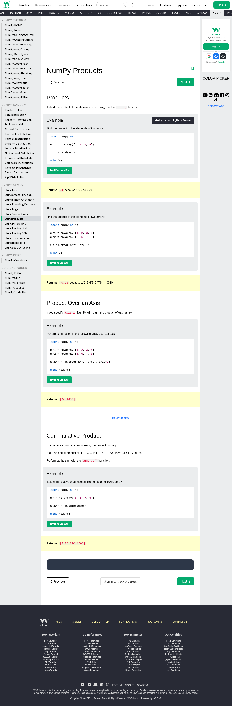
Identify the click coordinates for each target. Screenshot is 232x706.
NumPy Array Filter (16, 97)
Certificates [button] (84, 5)
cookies (176, 693)
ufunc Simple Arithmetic (19, 199)
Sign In (216, 46)
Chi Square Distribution (19, 163)
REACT (132, 12)
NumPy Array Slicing (17, 49)
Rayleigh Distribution (18, 167)
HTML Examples (133, 640)
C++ (90, 12)
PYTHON (15, 12)
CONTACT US (180, 621)
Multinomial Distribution (20, 153)
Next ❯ (186, 82)
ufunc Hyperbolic (15, 242)
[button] (124, 5)
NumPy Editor (13, 273)
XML (188, 12)
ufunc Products (14, 218)
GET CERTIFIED (100, 621)
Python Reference (91, 651)
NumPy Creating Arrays (19, 39)
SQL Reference (91, 648)
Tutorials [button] (22, 5)
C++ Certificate (173, 664)
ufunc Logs (11, 209)
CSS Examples (133, 643)
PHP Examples (133, 662)
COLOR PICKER (216, 78)
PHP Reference (91, 659)
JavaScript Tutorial (50, 646)
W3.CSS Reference (91, 654)
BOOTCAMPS (154, 621)
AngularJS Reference (91, 667)
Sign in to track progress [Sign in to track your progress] (120, 581)
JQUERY (161, 12)
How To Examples (133, 648)
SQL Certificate (173, 651)
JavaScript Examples (133, 646)
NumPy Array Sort (15, 92)
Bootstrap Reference (91, 656)
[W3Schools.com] (44, 624)
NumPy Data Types (16, 54)
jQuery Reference (91, 670)
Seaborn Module (14, 124)
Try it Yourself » (59, 170)
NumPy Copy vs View (17, 59)
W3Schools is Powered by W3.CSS (144, 698)
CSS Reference (91, 643)
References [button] (43, 5)
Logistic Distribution (17, 148)
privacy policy (190, 693)
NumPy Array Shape (17, 63)
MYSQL (146, 12)
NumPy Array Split (16, 83)
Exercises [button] (63, 5)
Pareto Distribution (17, 172)
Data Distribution (15, 115)
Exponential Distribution (20, 158)
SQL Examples (133, 651)
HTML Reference (91, 640)
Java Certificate (174, 662)
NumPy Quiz (12, 278)
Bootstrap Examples (133, 659)
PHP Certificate (173, 656)
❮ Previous (57, 82)
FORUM (117, 684)
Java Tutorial (50, 664)
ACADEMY (143, 684)
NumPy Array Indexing (18, 44)
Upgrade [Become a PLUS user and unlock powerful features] (181, 5)
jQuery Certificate (173, 659)
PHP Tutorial (50, 662)
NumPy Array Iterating (18, 73)
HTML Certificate (173, 640)
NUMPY (217, 12)
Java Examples (133, 664)
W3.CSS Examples (133, 656)
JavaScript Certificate (173, 646)
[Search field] (111, 5)
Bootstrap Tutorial (50, 659)
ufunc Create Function (18, 194)
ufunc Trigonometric (17, 238)
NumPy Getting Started (19, 35)
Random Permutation (18, 119)
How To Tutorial (50, 648)
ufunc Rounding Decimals (20, 204)
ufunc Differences (15, 223)
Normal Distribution (17, 129)
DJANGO (201, 12)
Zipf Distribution (15, 177)
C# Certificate (174, 667)
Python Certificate (173, 654)
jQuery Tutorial (50, 670)
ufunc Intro (11, 190)
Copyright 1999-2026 (80, 698)
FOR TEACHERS (128, 621)
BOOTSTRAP (115, 12)
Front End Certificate (173, 648)
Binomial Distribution (18, 134)
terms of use (165, 693)
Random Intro (13, 110)
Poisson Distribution (17, 139)
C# (99, 12)
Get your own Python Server (173, 120)
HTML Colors (91, 662)
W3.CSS (70, 12)
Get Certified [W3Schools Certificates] (200, 5)
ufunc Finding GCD (16, 233)
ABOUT (129, 684)
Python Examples (133, 654)
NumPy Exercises (15, 282)
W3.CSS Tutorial (50, 656)
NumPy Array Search (17, 87)
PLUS (59, 621)
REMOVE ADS (120, 418)
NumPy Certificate (16, 260)
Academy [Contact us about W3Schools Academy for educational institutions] (165, 5)
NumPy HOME (13, 25)
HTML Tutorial (50, 640)
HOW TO (54, 12)
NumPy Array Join (15, 78)
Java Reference (92, 664)
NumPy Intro (13, 30)
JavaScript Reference (91, 646)
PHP (41, 12)
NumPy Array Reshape (18, 68)
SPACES (76, 621)
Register (222, 62)
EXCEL (176, 12)
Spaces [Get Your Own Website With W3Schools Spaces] (150, 5)
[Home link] (6, 4)
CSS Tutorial (50, 643)
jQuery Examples (133, 670)
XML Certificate (173, 670)
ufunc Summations (16, 214)
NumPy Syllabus (14, 287)
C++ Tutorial (50, 667)
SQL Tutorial (50, 651)
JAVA (29, 12)
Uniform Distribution (18, 143)
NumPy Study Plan (16, 292)
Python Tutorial (50, 654)
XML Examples (133, 667)
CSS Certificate (173, 643)
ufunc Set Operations (18, 247)
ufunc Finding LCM (16, 228)
